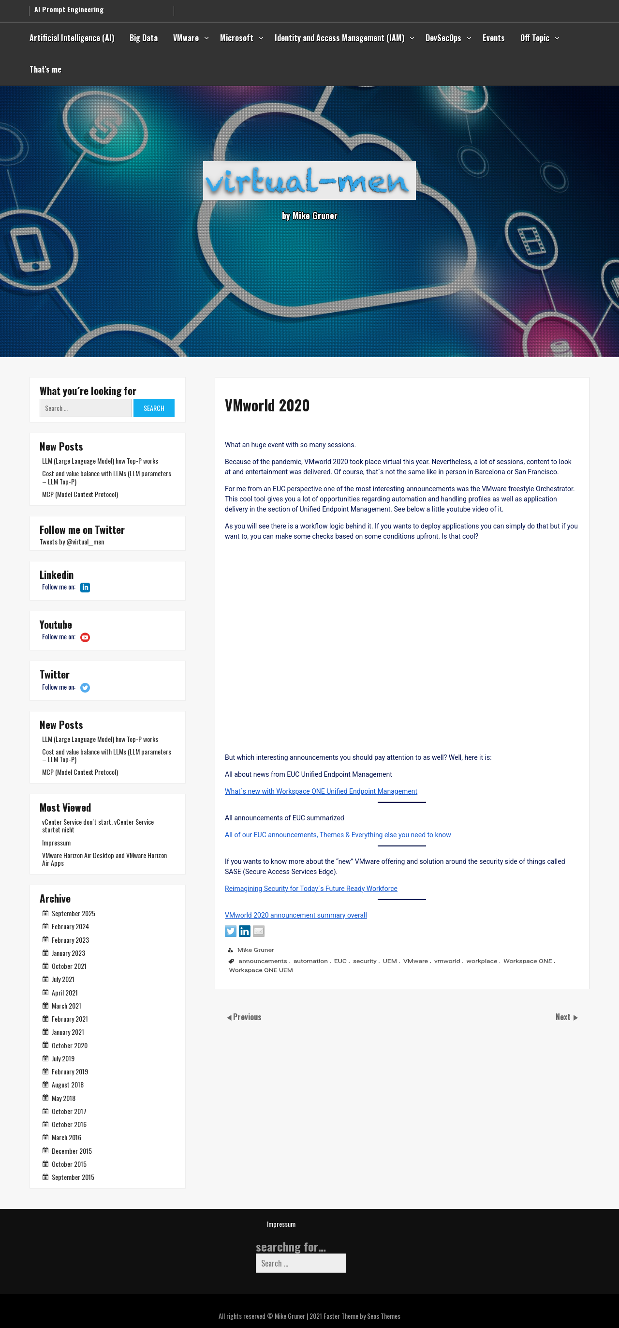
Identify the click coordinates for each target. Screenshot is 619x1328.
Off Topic (534, 38)
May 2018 (63, 1098)
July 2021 (63, 979)
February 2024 (70, 926)
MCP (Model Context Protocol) (80, 494)
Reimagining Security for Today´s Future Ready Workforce (260, 919)
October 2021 (69, 966)
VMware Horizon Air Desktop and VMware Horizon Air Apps (104, 859)
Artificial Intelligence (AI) (71, 38)
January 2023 (68, 953)
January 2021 (68, 1031)
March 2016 (66, 1137)
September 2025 (73, 913)
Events (494, 38)
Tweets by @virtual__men (72, 541)
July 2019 (63, 1058)
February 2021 (70, 1018)
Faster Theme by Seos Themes (362, 1316)
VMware (186, 38)
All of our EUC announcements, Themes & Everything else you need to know (291, 857)
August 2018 (68, 1084)
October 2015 (69, 1164)
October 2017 (69, 1111)
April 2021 (65, 992)
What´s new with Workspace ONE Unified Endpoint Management (272, 807)
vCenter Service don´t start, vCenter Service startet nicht (98, 825)
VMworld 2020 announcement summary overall (243, 950)
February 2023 (70, 940)
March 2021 (66, 1005)
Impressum (56, 842)
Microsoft (236, 38)
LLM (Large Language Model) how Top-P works (100, 460)
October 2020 (70, 1045)
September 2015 (73, 1177)
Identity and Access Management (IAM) (339, 38)
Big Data (144, 38)
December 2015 (72, 1151)
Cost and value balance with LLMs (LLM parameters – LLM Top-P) (106, 477)
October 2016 (69, 1124)
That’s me (45, 69)
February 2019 (70, 1071)
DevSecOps (443, 38)
